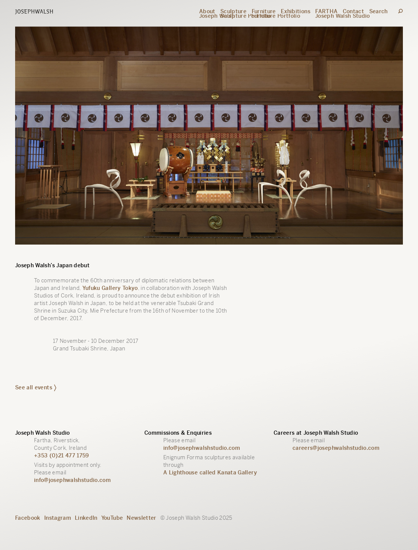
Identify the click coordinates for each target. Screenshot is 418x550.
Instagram (57, 517)
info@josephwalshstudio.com (72, 480)
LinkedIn (86, 517)
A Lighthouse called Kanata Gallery (210, 472)
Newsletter (141, 517)
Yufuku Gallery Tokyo (110, 288)
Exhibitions (295, 11)
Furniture (264, 11)
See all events (35, 387)
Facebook (27, 517)
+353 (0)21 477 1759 (61, 455)
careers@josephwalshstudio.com (336, 448)
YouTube (112, 517)
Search (378, 11)
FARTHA (326, 11)
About (207, 11)
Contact (353, 11)
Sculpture (233, 11)
